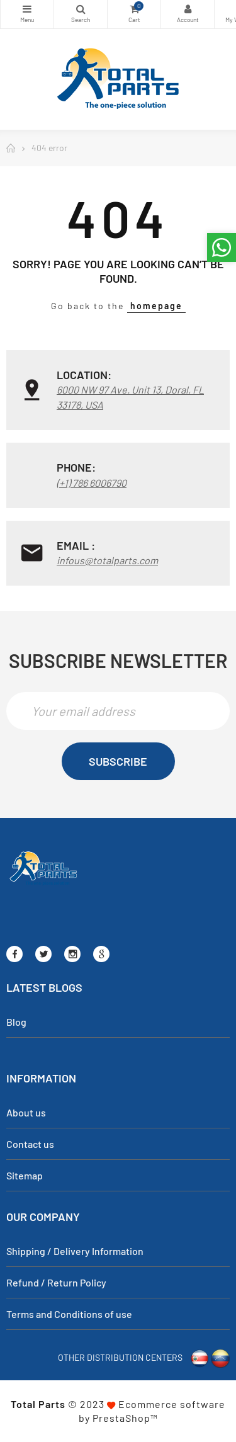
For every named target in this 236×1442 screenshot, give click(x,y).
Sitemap (24, 1175)
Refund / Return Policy (56, 1282)
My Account (187, 9)
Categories (27, 9)
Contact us (30, 1144)
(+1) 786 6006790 (91, 483)
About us (26, 1112)
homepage (156, 305)
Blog (16, 1022)
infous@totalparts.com (107, 560)
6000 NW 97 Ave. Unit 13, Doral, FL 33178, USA (130, 397)
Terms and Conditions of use (69, 1314)
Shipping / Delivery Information (74, 1251)
